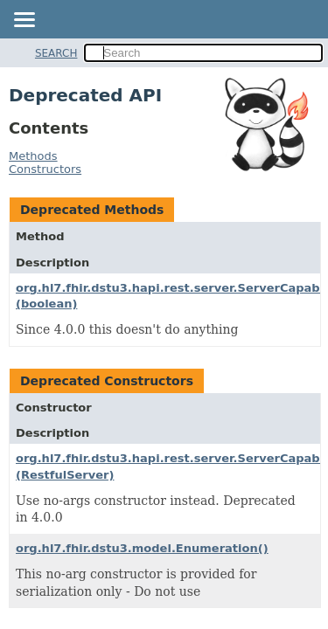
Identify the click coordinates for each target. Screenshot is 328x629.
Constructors (45, 169)
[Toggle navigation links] (23, 21)
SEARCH (56, 53)
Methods (33, 155)
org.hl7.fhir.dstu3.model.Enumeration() (142, 548)
